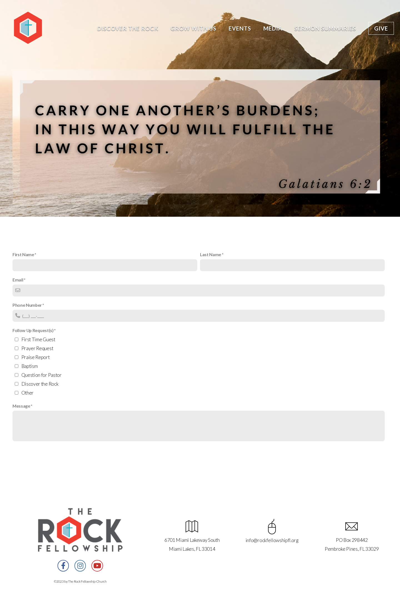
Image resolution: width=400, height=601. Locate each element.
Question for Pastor (41, 375)
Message (21, 405)
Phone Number (27, 305)
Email (17, 279)
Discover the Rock (127, 28)
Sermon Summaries (325, 28)
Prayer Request (37, 348)
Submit (25, 455)
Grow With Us (193, 28)
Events (240, 28)
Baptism (29, 366)
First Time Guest (38, 339)
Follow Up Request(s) (33, 330)
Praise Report (35, 357)
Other (27, 393)
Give (381, 28)
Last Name (210, 254)
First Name (23, 254)
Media (272, 28)
